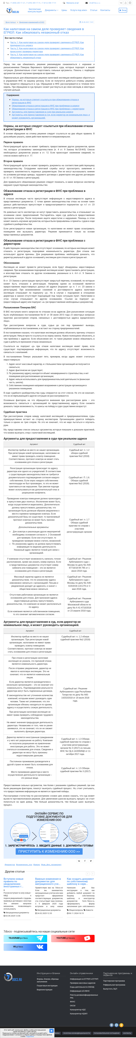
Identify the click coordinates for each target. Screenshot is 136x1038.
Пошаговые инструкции (115, 248)
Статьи (93, 10)
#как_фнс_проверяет (51, 864)
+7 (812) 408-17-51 (48, 3)
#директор (10, 864)
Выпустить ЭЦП (110, 988)
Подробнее (30, 1036)
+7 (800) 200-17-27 (17, 3)
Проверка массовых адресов (82, 983)
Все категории (110, 161)
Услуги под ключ (78, 10)
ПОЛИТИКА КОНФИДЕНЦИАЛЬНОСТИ (76, 1033)
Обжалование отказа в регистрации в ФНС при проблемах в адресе (45, 105)
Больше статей (118, 151)
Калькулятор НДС (78, 1009)
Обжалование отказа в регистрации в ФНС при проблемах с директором (48, 108)
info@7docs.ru (94, 3)
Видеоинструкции (112, 236)
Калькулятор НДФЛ (78, 1013)
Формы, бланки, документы (116, 252)
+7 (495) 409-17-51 (33, 3)
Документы (51, 10)
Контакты (105, 10)
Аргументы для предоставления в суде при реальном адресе (42, 111)
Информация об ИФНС (80, 991)
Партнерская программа (114, 981)
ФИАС (72, 1001)
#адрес (36, 864)
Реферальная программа (114, 985)
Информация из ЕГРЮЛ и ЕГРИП (84, 979)
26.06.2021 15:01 (87, 22)
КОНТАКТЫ (127, 1033)
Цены (64, 10)
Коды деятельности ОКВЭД (82, 987)
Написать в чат (72, 3)
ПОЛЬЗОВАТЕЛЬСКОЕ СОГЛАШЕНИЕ (106, 1033)
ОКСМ (72, 1005)
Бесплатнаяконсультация (35, 10)
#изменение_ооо (24, 864)
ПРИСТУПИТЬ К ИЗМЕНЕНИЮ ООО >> (49, 851)
